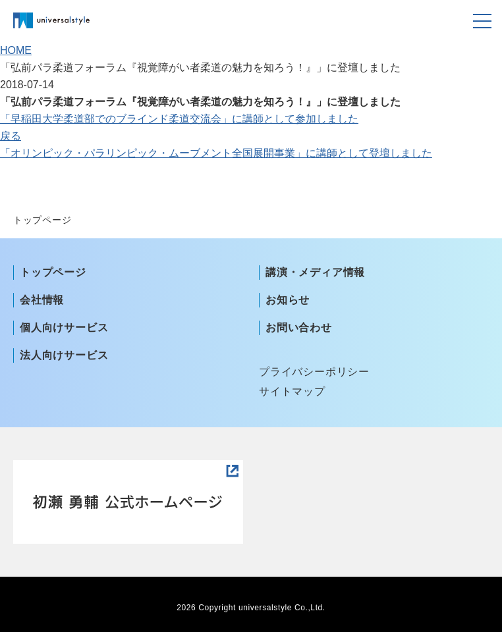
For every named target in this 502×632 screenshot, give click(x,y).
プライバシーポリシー (314, 371)
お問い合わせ (298, 327)
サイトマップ (292, 391)
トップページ (53, 272)
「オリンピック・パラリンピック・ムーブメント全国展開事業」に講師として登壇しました (216, 153)
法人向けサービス (64, 355)
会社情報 (42, 299)
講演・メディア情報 (315, 272)
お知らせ (287, 299)
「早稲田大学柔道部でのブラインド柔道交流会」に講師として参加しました (179, 118)
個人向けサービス (64, 327)
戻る (10, 136)
